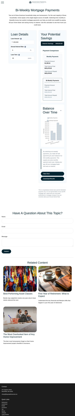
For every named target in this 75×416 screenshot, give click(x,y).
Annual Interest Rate (18, 47)
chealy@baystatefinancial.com (9, 394)
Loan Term (15, 55)
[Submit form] (6, 251)
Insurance (4, 407)
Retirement (4, 402)
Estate (3, 405)
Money (3, 411)
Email (3, 226)
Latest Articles (5, 414)
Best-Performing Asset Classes (17, 293)
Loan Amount (16, 39)
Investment (4, 404)
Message (4, 236)
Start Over (46, 173)
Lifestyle (4, 412)
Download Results (49, 178)
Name (3, 216)
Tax (2, 409)
